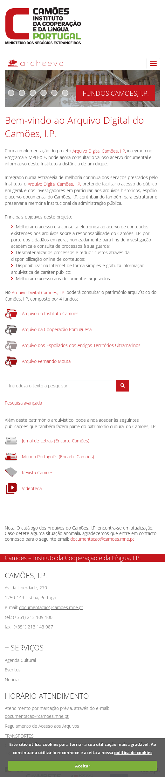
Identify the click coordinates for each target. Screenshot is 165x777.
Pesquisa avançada (23, 403)
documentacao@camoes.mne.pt (102, 539)
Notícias (13, 679)
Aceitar (82, 766)
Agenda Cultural (20, 660)
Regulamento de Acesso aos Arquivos (42, 726)
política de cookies (133, 752)
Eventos (13, 670)
